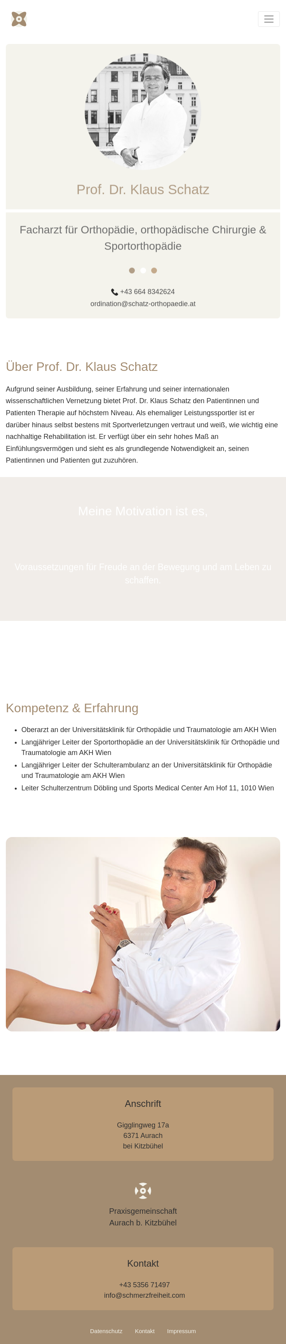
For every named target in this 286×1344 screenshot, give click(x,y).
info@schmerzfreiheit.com (144, 1295)
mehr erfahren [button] (143, 934)
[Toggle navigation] (269, 19)
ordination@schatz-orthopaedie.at (143, 309)
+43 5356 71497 (144, 1285)
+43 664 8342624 (147, 297)
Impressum (181, 1331)
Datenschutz (106, 1331)
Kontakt (145, 1331)
